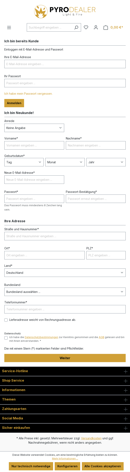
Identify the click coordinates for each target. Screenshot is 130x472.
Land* (8, 265)
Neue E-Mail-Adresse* (19, 172)
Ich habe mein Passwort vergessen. (28, 93)
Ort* (7, 248)
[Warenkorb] (113, 27)
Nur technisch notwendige (31, 466)
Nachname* (74, 138)
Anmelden (14, 103)
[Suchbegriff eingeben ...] (49, 27)
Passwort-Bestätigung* (81, 191)
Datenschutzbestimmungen (41, 337)
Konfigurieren (67, 466)
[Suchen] (76, 27)
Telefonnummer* (15, 302)
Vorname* (11, 138)
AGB (101, 337)
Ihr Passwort (12, 76)
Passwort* (11, 191)
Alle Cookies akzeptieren (103, 466)
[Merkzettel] (86, 27)
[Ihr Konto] (96, 27)
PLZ (89, 248)
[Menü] (9, 27)
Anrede (9, 121)
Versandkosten (91, 438)
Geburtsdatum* (14, 156)
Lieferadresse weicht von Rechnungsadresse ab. (42, 319)
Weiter (65, 358)
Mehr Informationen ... (65, 458)
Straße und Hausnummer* (21, 229)
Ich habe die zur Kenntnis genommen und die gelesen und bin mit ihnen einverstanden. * (66, 339)
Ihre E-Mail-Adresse (17, 57)
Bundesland (12, 285)
